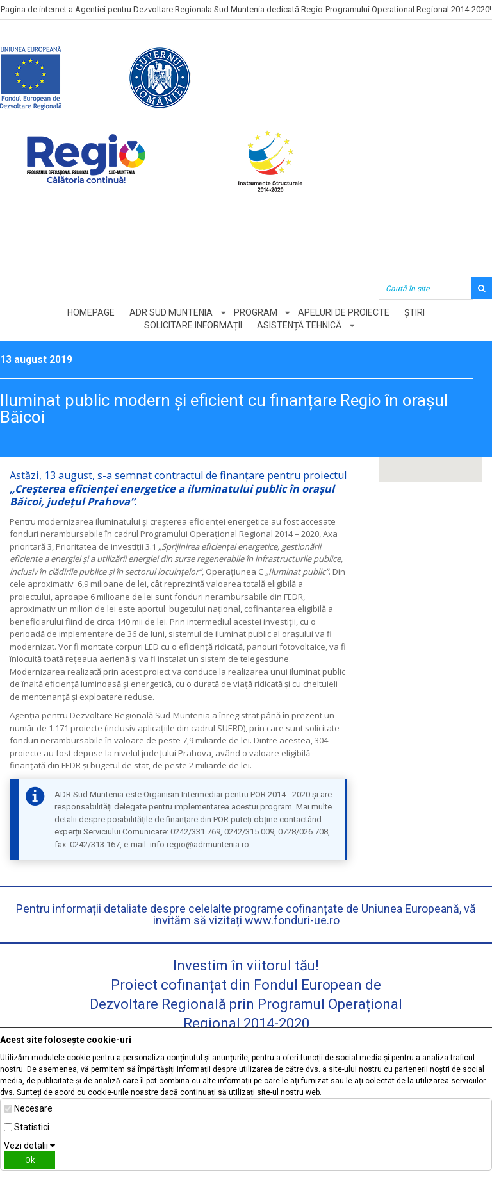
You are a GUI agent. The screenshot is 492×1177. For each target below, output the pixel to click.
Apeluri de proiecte (344, 312)
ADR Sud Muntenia (171, 312)
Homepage (91, 312)
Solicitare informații (193, 325)
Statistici (31, 1127)
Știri (415, 312)
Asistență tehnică (299, 325)
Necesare (33, 1108)
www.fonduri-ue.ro (292, 920)
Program (255, 312)
